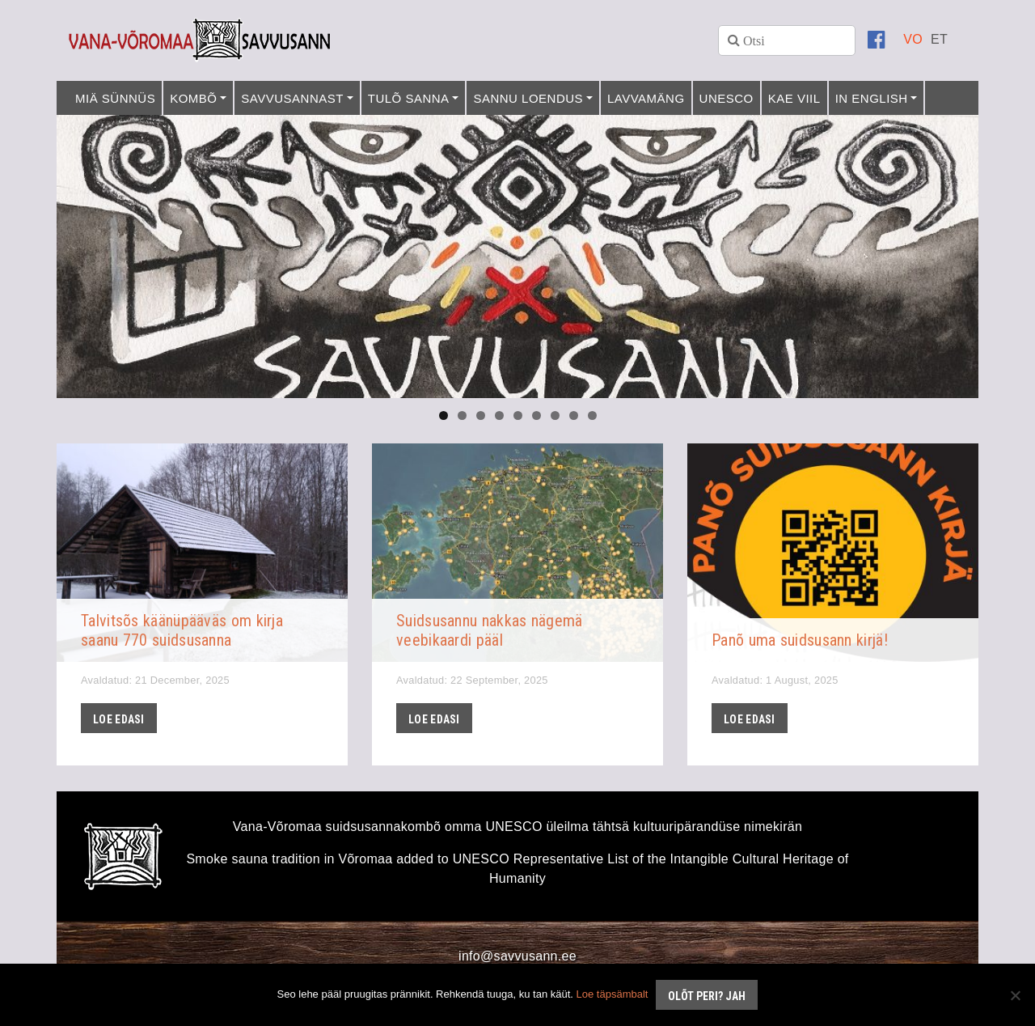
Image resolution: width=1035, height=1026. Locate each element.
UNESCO (726, 98)
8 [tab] (573, 415)
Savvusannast (292, 98)
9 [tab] (592, 415)
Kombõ (193, 98)
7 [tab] (555, 415)
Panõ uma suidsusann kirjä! (800, 640)
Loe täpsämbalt (612, 994)
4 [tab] (499, 415)
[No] (1015, 995)
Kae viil (794, 98)
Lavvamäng (646, 98)
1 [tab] (443, 415)
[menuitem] (913, 39)
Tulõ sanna (409, 98)
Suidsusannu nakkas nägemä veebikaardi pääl (489, 630)
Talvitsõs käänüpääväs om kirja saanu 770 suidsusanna (182, 630)
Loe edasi (119, 719)
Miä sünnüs (115, 98)
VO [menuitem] (913, 39)
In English (871, 98)
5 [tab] (517, 415)
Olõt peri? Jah (707, 996)
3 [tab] (480, 415)
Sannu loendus (528, 98)
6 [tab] (536, 415)
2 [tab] (462, 415)
